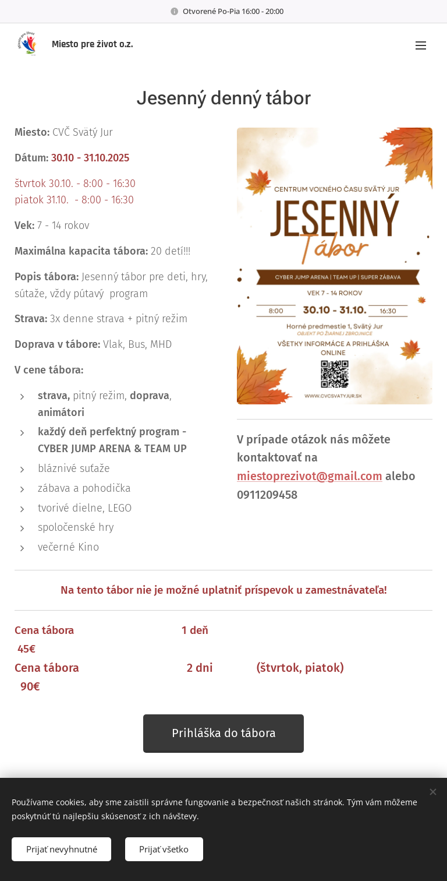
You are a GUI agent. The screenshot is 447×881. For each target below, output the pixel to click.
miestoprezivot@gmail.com (309, 476)
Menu (421, 45)
